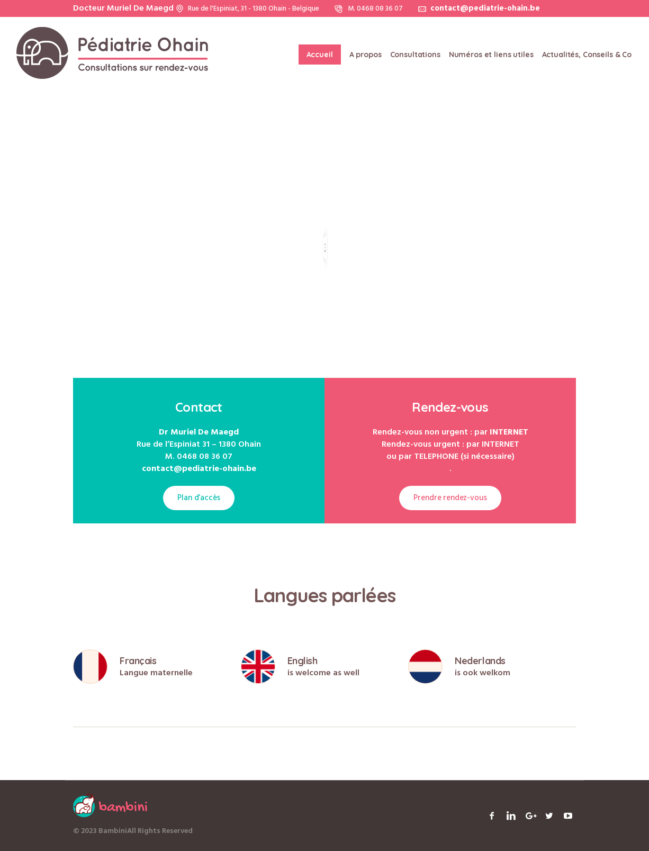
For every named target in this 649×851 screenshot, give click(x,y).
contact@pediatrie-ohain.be (485, 8)
